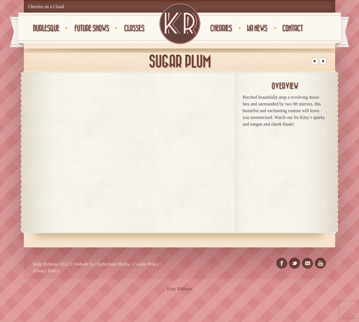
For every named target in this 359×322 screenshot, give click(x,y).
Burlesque (46, 28)
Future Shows (91, 28)
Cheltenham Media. (112, 264)
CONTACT (292, 28)
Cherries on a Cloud (46, 6)
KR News (257, 28)
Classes (134, 28)
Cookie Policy (146, 264)
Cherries (221, 28)
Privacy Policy (46, 270)
